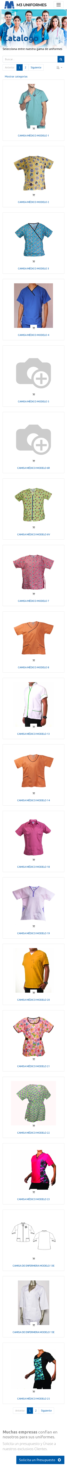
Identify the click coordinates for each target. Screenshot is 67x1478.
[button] (59, 67)
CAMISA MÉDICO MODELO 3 (33, 268)
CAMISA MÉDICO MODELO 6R (33, 468)
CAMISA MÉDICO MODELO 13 (33, 733)
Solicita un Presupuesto (40, 1460)
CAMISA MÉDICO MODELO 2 (33, 202)
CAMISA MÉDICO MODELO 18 (33, 866)
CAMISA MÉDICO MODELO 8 (33, 667)
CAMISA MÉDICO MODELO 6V (33, 534)
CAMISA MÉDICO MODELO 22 (33, 1132)
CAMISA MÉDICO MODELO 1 (33, 135)
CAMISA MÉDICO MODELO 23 (33, 1199)
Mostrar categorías (16, 76)
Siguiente (36, 67)
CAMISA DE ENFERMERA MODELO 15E (34, 1332)
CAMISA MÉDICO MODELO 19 (33, 933)
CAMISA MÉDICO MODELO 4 (33, 335)
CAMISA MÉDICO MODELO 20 (33, 999)
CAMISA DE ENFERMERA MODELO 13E (34, 1265)
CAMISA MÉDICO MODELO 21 (33, 1066)
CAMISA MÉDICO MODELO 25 (33, 1398)
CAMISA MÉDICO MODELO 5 (33, 401)
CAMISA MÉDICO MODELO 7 (33, 601)
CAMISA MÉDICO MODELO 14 (33, 800)
